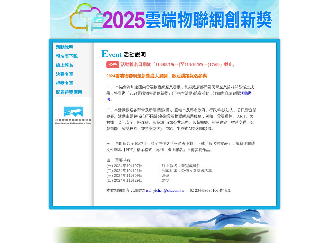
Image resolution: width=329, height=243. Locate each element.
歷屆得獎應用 (69, 92)
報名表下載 (67, 56)
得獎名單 (64, 83)
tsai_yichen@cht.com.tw (165, 190)
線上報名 (64, 65)
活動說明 (64, 47)
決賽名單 (64, 74)
